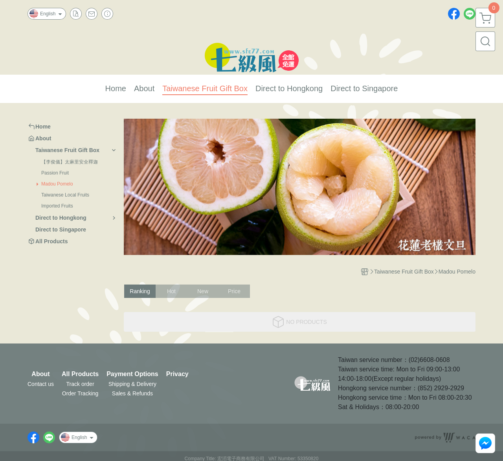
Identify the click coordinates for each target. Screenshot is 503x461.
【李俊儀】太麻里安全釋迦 (69, 162)
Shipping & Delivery (132, 384)
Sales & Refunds (132, 393)
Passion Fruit (55, 173)
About (40, 374)
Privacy (177, 374)
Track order (80, 384)
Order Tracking (80, 393)
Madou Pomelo (57, 184)
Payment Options (132, 374)
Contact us (41, 384)
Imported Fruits (57, 206)
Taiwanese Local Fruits (65, 195)
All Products (80, 374)
